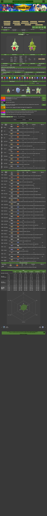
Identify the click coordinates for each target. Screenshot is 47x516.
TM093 (2, 250)
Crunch (5, 152)
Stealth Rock (6, 204)
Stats (42, 27)
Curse (5, 246)
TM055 (2, 217)
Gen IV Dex (5, 30)
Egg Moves (45, 27)
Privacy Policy (26, 331)
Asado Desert (14, 97)
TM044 (2, 207)
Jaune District (21, 104)
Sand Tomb (5, 141)
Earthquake (5, 156)
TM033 (2, 193)
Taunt (5, 253)
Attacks (40, 27)
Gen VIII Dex (14, 29)
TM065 (2, 227)
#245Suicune (7, 327)
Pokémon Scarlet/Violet (19, 116)
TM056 (2, 221)
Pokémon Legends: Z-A (7, 116)
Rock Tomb (5, 201)
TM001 (2, 174)
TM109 (2, 257)
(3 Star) (15, 107)
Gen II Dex (23, 30)
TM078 (2, 233)
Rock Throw (6, 134)
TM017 (2, 184)
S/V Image (26, 34)
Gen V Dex (41, 29)
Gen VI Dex (32, 29)
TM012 (2, 181)
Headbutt (5, 174)
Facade (5, 257)
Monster (38, 83)
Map (44, 100)
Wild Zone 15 (8, 104)
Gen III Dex (14, 30)
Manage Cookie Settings (34, 331)
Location (36, 27)
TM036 (2, 201)
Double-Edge (6, 221)
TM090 (2, 243)
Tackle (5, 127)
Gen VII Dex (23, 29)
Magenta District (31, 104)
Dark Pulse (5, 243)
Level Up (24, 119)
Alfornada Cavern (8, 97)
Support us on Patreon (23, 334)
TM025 (2, 187)
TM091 (2, 246)
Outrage (5, 250)
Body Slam (5, 193)
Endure (5, 197)
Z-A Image (20, 34)
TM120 (2, 260)
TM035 (2, 197)
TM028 (2, 190)
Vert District (13, 105)
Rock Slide (5, 181)
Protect (5, 184)
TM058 (2, 224)
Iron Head (5, 224)
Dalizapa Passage (19, 97)
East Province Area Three (26, 97)
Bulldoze (5, 233)
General (33, 27)
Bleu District (12, 104)
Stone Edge (6, 227)
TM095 (2, 253)
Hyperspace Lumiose (9, 107)
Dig (4, 190)
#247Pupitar (40, 327)
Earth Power (6, 214)
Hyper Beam (6, 207)
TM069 (2, 230)
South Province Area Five (34, 97)
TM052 (2, 214)
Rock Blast (5, 163)
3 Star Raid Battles (14, 98)
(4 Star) (25, 107)
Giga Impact (6, 217)
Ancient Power (5, 260)
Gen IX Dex (5, 29)
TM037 (2, 204)
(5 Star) (29, 107)
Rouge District (37, 104)
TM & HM (30, 119)
